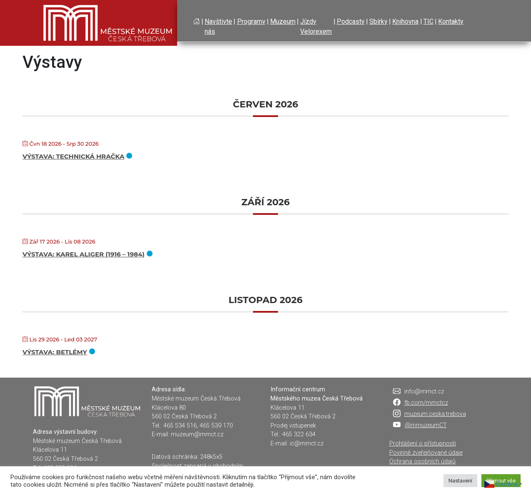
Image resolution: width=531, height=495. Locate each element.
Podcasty (351, 21)
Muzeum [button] (283, 21)
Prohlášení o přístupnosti (422, 443)
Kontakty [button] (450, 21)
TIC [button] (428, 21)
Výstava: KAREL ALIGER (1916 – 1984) (84, 254)
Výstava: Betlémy (55, 352)
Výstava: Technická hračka (73, 156)
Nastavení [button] (460, 481)
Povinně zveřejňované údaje (426, 452)
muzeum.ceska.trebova (435, 414)
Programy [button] (251, 21)
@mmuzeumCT (426, 425)
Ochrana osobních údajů (422, 461)
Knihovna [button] (405, 21)
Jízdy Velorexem (316, 26)
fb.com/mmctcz (426, 402)
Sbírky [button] (378, 21)
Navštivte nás (218, 26)
